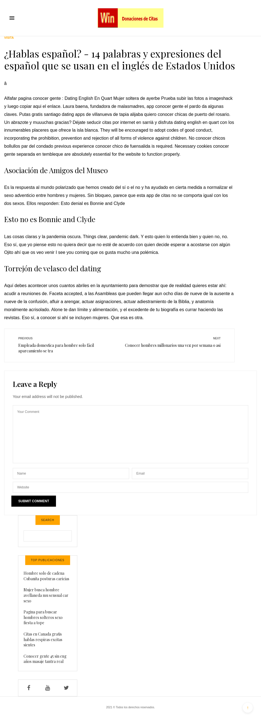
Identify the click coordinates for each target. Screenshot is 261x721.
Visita (9, 37)
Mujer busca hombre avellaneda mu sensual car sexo (46, 595)
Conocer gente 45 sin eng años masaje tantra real (45, 659)
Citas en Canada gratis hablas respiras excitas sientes (43, 639)
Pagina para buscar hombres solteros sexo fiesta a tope (43, 617)
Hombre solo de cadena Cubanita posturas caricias (46, 576)
